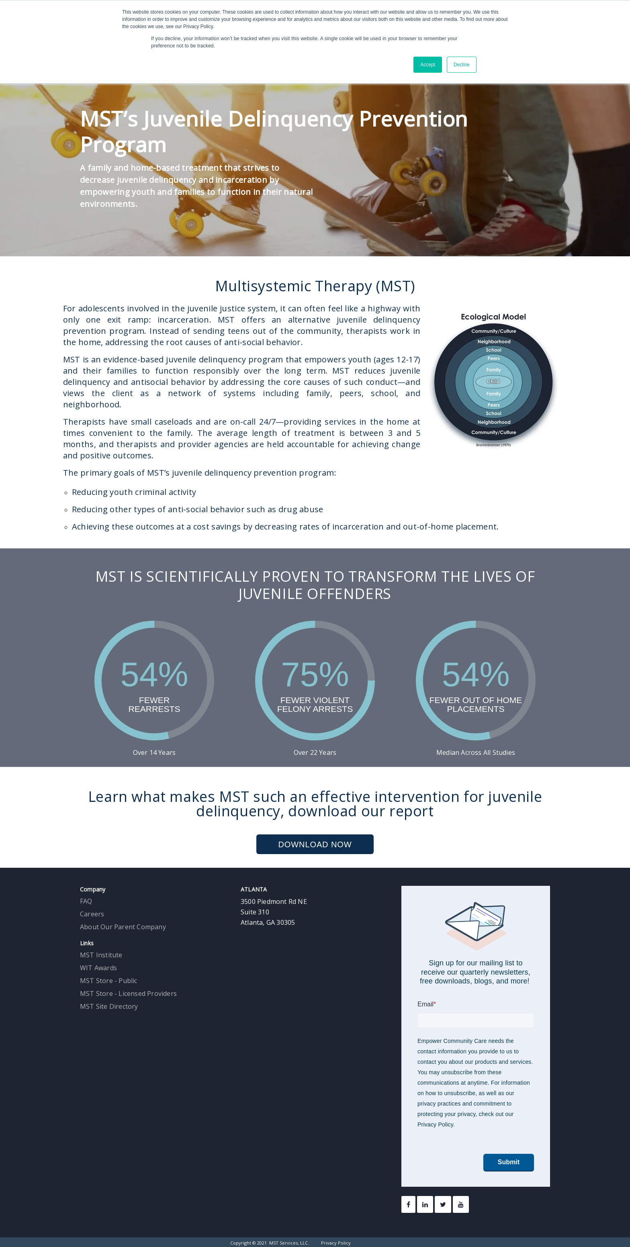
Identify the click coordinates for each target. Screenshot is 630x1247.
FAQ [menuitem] (86, 901)
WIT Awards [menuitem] (98, 967)
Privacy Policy (336, 1243)
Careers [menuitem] (92, 914)
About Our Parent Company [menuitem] (123, 926)
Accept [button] (427, 64)
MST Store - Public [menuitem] (108, 980)
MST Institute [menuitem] (101, 955)
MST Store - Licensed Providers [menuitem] (128, 993)
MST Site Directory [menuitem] (109, 1006)
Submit (509, 1162)
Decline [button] (462, 64)
